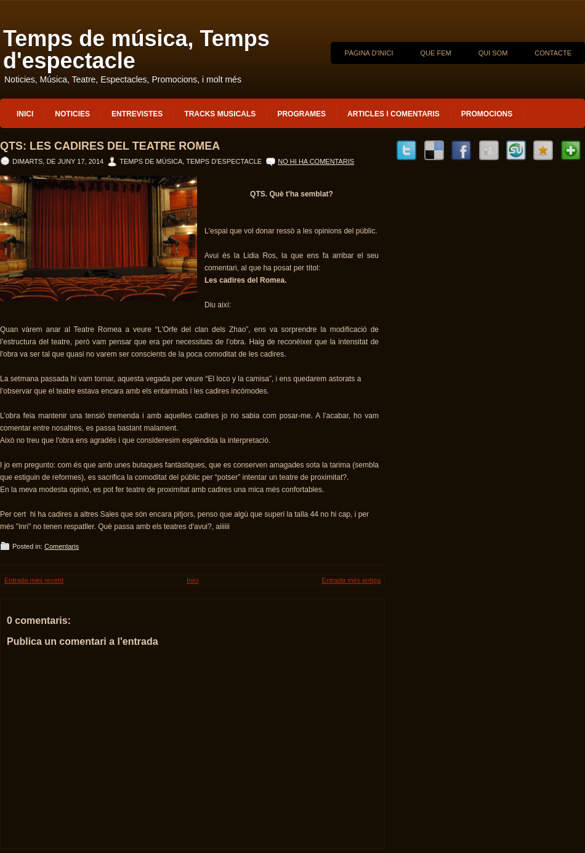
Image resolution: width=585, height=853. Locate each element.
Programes (301, 114)
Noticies (72, 114)
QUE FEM (436, 53)
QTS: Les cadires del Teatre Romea (110, 146)
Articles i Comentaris (393, 114)
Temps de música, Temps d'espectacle (136, 49)
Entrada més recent (33, 580)
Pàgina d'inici (368, 53)
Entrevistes (137, 114)
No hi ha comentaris (316, 161)
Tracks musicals (220, 114)
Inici (25, 114)
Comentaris (61, 546)
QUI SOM (493, 53)
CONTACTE (553, 53)
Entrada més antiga (351, 580)
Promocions (486, 114)
